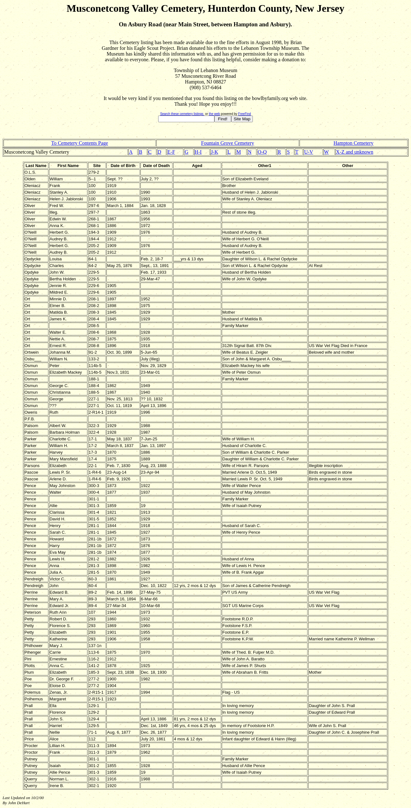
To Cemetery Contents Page (79, 143)
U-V (308, 152)
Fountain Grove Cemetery (227, 143)
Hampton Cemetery (354, 143)
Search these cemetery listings (182, 114)
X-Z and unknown (354, 152)
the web (214, 114)
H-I (198, 152)
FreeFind (244, 114)
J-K (214, 152)
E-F (171, 152)
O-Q (262, 152)
